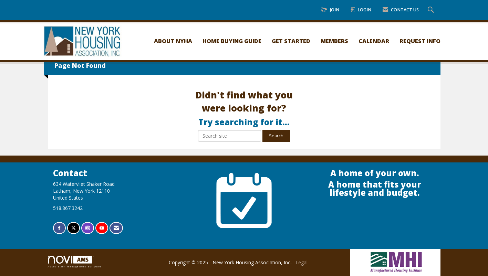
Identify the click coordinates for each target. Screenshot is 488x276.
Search (276, 136)
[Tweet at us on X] (73, 228)
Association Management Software (75, 262)
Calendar (374, 41)
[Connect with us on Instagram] (87, 228)
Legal (301, 262)
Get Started (291, 41)
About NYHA (173, 41)
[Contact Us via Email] (116, 228)
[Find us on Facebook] (59, 228)
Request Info (419, 41)
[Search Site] (432, 10)
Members (334, 41)
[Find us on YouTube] (101, 228)
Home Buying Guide (232, 41)
